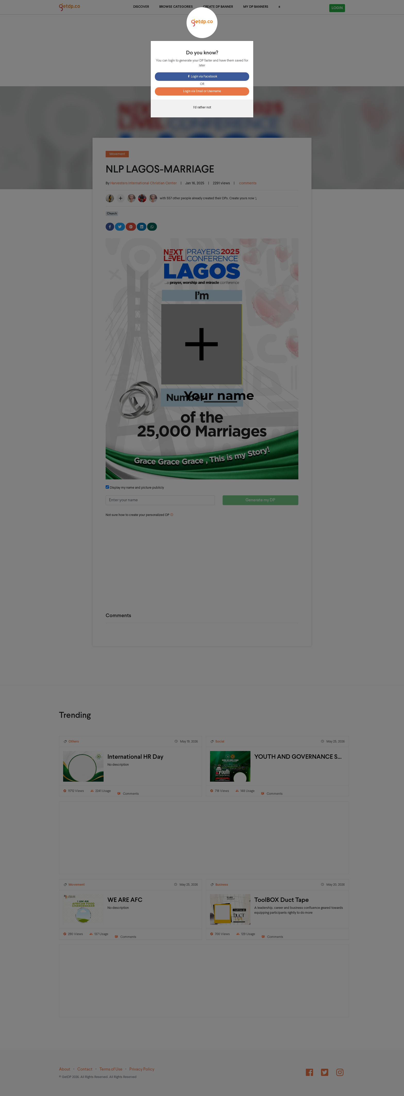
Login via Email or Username (202, 91)
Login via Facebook (202, 76)
